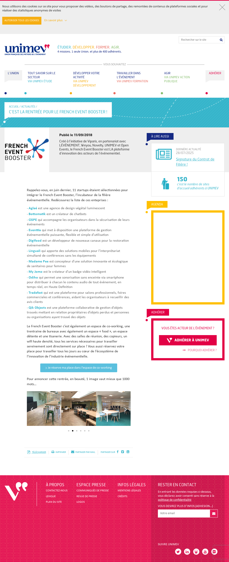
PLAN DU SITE (54, 502)
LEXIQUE (51, 496)
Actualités (28, 106)
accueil (14, 106)
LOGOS (80, 502)
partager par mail (83, 452)
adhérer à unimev (188, 340)
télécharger (36, 452)
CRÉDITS (122, 496)
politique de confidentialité (174, 500)
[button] (32, 409)
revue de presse (86, 496)
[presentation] (192, 528)
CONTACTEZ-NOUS (57, 490)
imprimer (58, 452)
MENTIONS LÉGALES (129, 490)
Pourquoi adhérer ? (200, 350)
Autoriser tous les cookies (21, 20)
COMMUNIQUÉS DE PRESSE (92, 490)
